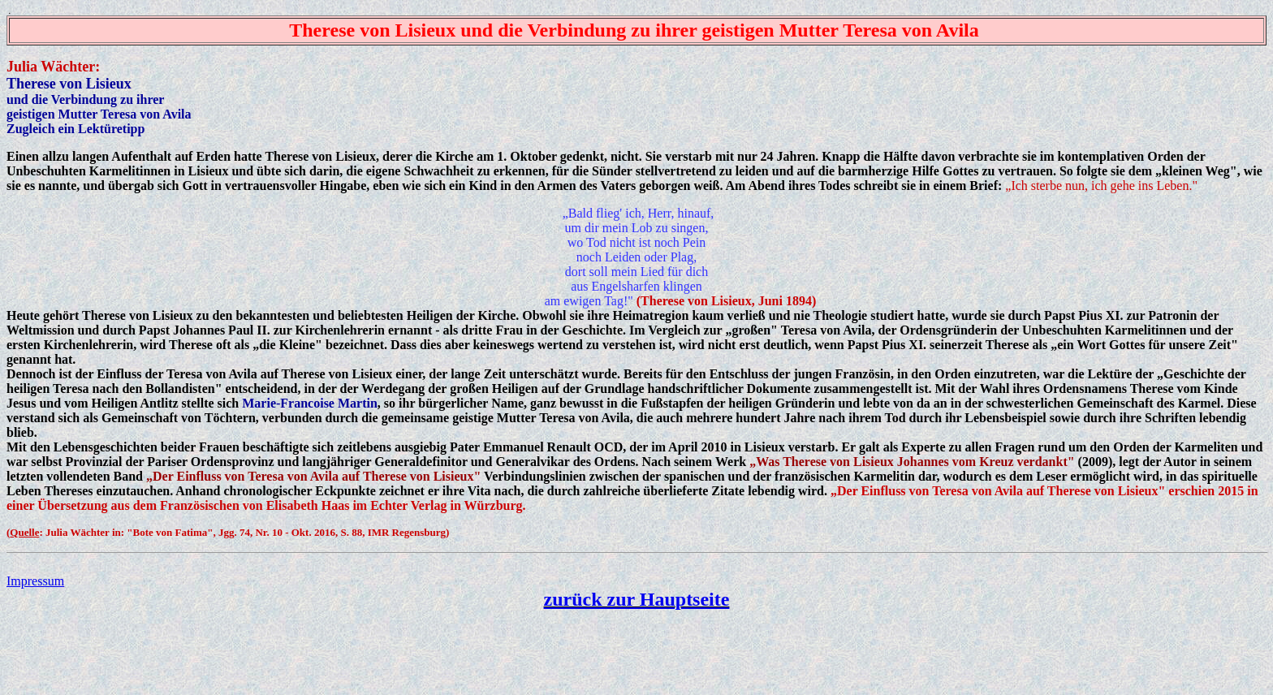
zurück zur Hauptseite (637, 599)
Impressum (35, 581)
